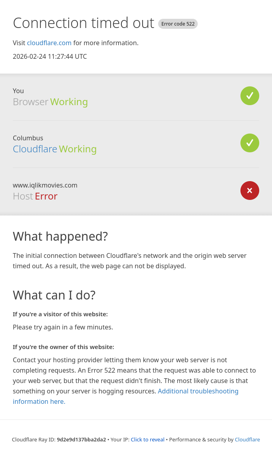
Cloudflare (35, 148)
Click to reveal (148, 439)
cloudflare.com (49, 42)
